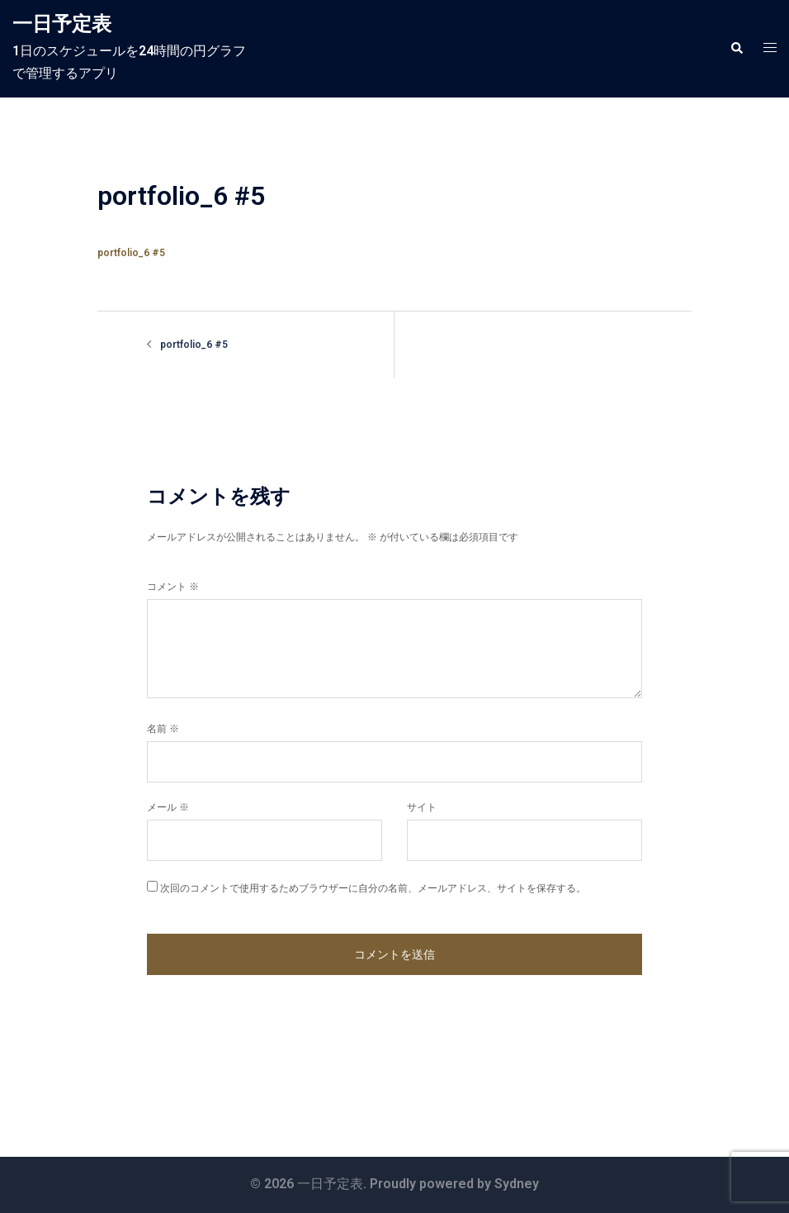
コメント (173, 586)
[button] (736, 48)
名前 (163, 729)
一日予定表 (61, 24)
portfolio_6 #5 (131, 253)
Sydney (516, 1184)
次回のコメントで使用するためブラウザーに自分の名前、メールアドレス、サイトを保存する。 (373, 888)
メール (168, 807)
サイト (422, 807)
